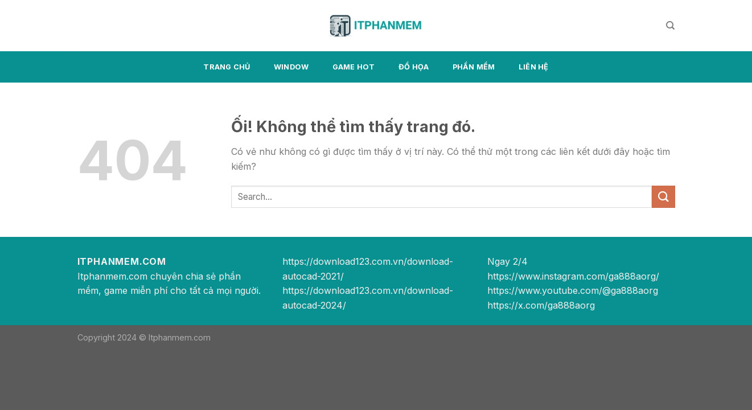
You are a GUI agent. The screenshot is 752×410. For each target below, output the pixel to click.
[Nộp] (663, 197)
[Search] (670, 25)
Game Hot (353, 67)
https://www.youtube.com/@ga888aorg (572, 290)
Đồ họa (413, 67)
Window (291, 67)
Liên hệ (534, 67)
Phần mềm (474, 67)
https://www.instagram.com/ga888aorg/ (573, 276)
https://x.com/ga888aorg (541, 305)
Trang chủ (226, 67)
